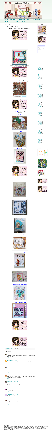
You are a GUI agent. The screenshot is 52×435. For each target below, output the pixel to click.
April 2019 (39, 131)
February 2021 (40, 106)
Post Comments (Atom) (12, 421)
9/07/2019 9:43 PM (15, 394)
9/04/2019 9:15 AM (15, 381)
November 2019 (40, 123)
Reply (8, 357)
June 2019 (39, 129)
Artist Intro (12, 19)
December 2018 (40, 135)
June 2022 (39, 88)
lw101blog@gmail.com (20, 81)
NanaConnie (9, 360)
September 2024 (40, 67)
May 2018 (39, 143)
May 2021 (39, 103)
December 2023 (40, 69)
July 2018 (39, 141)
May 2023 (39, 76)
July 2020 (39, 114)
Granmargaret (9, 394)
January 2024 (40, 68)
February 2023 (40, 79)
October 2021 (40, 97)
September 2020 (40, 112)
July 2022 (39, 87)
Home (6, 19)
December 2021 (40, 95)
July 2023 (39, 75)
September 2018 (40, 139)
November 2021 (40, 96)
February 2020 (40, 120)
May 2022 (39, 89)
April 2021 (39, 104)
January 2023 (40, 80)
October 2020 (40, 111)
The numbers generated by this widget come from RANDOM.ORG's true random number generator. (41, 49)
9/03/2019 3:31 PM (15, 375)
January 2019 (40, 134)
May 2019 (39, 130)
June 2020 (39, 115)
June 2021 (39, 102)
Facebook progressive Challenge (12, 21)
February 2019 (40, 133)
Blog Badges (25, 21)
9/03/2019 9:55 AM (14, 360)
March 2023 (39, 78)
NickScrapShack (9, 381)
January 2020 (40, 121)
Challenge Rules (36, 19)
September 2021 (40, 98)
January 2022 (40, 94)
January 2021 (40, 107)
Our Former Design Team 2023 (23, 19)
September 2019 (40, 125)
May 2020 (39, 116)
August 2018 (39, 140)
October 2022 (40, 84)
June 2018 (39, 142)
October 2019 (40, 124)
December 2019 (40, 122)
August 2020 (39, 113)
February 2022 (40, 93)
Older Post (32, 420)
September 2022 (40, 85)
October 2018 (40, 138)
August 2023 (39, 74)
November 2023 (40, 70)
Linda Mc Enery (9, 375)
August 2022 (39, 86)
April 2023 (39, 77)
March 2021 (39, 105)
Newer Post (7, 420)
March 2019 (39, 132)
